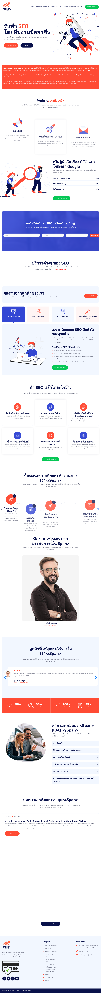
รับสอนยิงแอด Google (49, 956)
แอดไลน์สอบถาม (11, 45)
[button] (75, 743)
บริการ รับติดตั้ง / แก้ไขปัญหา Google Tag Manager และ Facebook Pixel (51, 968)
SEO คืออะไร (58, 743)
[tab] (13, 314)
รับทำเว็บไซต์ (46, 6)
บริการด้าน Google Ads (55, 6)
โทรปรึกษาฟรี (27, 45)
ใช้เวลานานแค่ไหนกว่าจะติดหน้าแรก (67, 750)
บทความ (66, 6)
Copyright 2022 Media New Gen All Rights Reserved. (16, 991)
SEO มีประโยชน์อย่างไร (62, 757)
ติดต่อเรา (79, 6)
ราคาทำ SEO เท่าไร (60, 772)
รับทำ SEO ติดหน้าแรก (36, 6)
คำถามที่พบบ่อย (72, 6)
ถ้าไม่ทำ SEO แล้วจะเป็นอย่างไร (65, 765)
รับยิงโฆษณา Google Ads (51, 961)
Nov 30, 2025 (16, 816)
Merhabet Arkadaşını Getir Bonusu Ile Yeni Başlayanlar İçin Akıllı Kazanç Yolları (45, 821)
